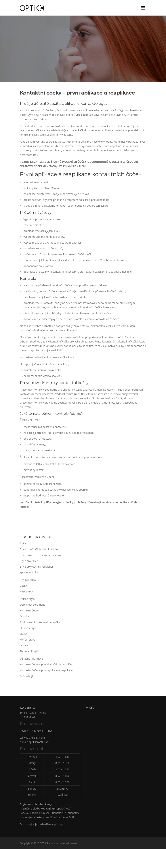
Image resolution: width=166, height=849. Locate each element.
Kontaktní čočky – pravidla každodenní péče (46, 664)
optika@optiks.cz (38, 742)
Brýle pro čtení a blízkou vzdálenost (41, 555)
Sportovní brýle (29, 572)
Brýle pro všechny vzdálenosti (37, 566)
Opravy (24, 645)
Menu (143, 8)
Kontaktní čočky (29, 610)
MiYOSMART (27, 591)
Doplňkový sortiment (32, 604)
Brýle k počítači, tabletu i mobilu (39, 549)
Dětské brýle (27, 598)
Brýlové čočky (28, 579)
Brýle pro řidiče (29, 561)
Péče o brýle (27, 676)
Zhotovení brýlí (29, 651)
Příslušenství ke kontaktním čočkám (41, 622)
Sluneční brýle (28, 628)
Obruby (24, 616)
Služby (24, 633)
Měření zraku (28, 639)
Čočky (23, 585)
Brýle (23, 543)
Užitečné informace (31, 658)
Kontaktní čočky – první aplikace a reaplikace (46, 670)
